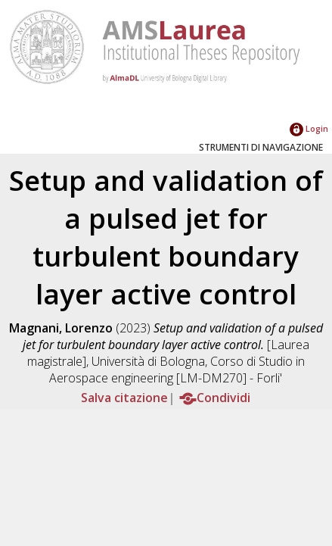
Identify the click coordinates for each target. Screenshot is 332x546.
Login (309, 128)
